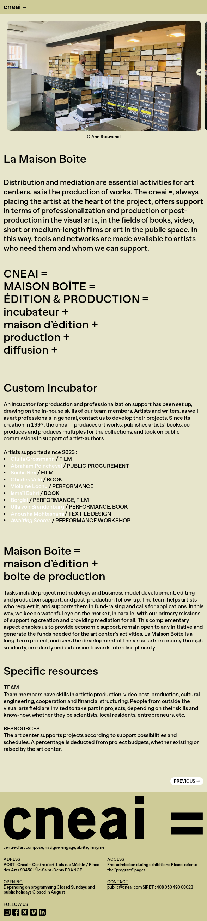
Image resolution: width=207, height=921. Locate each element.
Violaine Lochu (29, 486)
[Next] (199, 72)
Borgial (19, 500)
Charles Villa (26, 479)
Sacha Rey (23, 472)
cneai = (15, 6)
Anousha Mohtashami (38, 513)
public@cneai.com (124, 887)
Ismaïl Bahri (25, 493)
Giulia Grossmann (33, 458)
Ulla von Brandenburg (37, 506)
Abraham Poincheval (36, 465)
